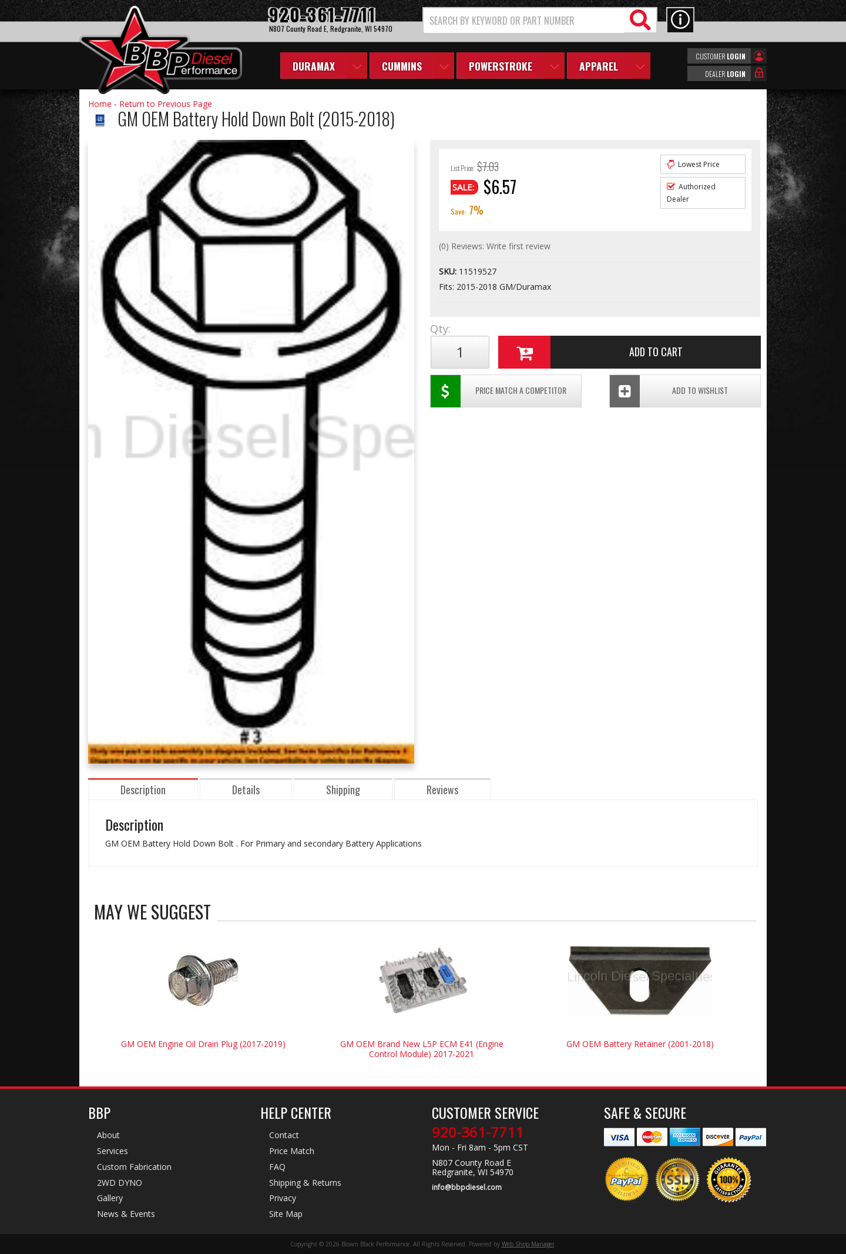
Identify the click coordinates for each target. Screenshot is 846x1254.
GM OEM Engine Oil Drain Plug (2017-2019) (203, 1043)
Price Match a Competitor (498, 391)
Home (100, 103)
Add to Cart (590, 352)
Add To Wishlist (669, 391)
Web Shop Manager (528, 1244)
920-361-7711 (477, 1132)
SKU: (449, 271)
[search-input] (524, 20)
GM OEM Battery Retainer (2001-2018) (640, 1043)
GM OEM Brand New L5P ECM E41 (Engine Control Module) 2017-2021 (421, 1048)
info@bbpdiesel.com (467, 1187)
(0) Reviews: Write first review (494, 246)
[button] (539, 20)
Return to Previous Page (165, 103)
